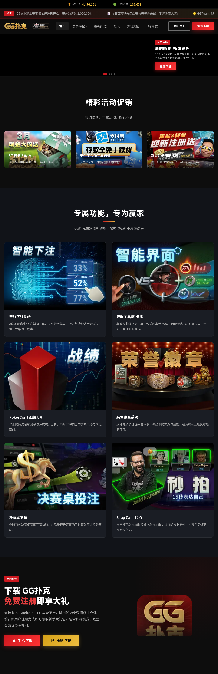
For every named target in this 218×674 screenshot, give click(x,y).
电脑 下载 (61, 640)
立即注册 (179, 26)
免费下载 (203, 26)
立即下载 (165, 66)
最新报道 (100, 26)
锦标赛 (154, 26)
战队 (116, 26)
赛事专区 (79, 26)
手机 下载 (22, 640)
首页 (62, 26)
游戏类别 (134, 26)
